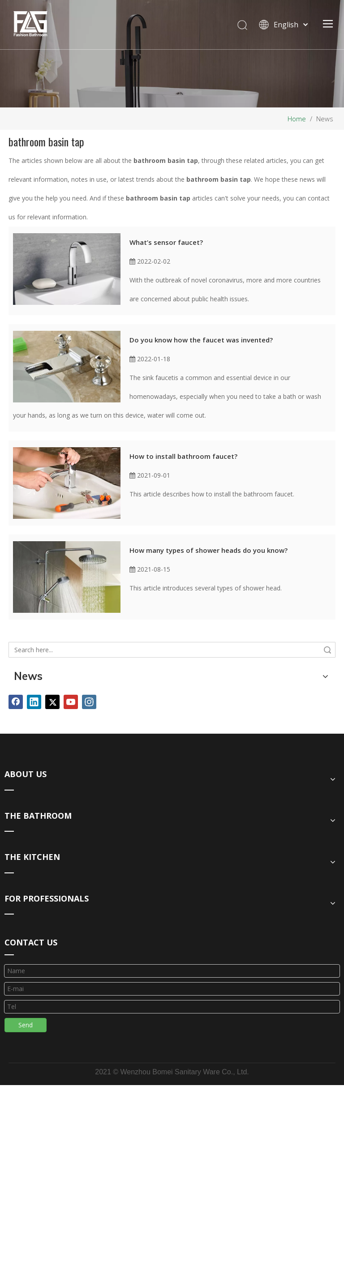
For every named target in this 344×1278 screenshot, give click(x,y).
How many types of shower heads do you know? (208, 550)
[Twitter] (52, 702)
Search (327, 649)
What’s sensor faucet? (166, 242)
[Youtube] (71, 702)
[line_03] (9, 954)
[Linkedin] (34, 702)
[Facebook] (16, 702)
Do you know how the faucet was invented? (201, 339)
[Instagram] (89, 702)
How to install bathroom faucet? (183, 456)
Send (25, 1025)
